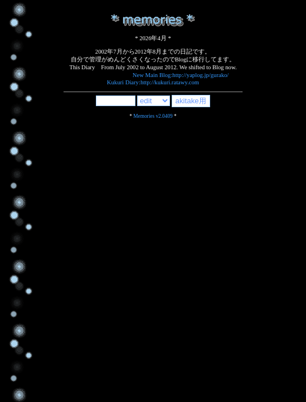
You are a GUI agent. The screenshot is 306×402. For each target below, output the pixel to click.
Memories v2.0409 (153, 116)
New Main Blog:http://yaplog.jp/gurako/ (181, 75)
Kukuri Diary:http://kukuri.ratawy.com (153, 82)
